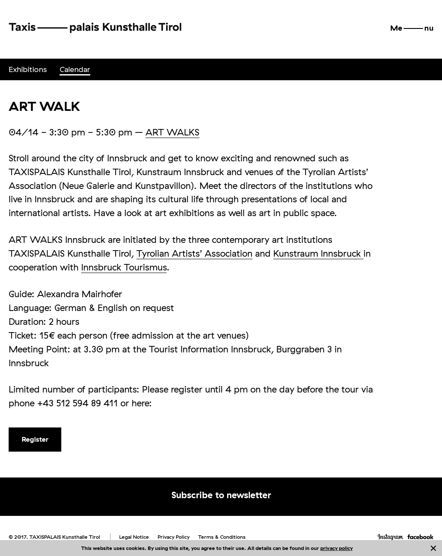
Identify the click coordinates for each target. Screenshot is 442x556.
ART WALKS (172, 132)
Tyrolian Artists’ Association (194, 253)
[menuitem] (28, 69)
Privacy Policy (173, 537)
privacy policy (336, 548)
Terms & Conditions (222, 537)
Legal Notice (134, 537)
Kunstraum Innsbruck (318, 253)
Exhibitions (28, 69)
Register (35, 439)
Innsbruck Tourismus (124, 267)
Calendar (75, 69)
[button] (411, 28)
